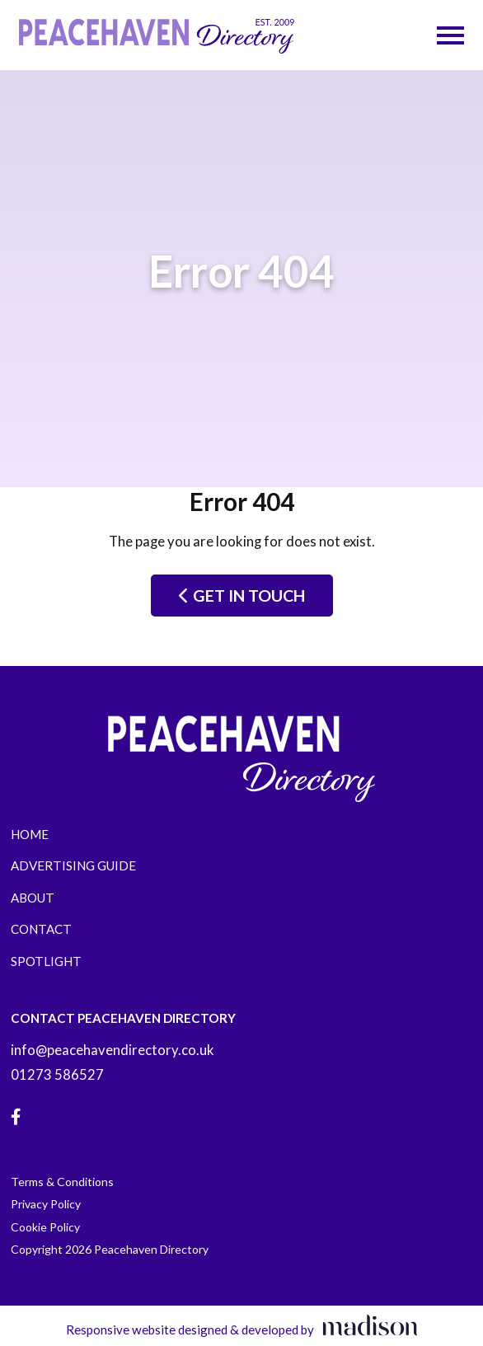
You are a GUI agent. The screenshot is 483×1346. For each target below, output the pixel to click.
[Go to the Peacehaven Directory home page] (157, 35)
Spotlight (46, 961)
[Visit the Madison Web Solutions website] (242, 1326)
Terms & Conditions (62, 1182)
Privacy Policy (46, 1204)
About (32, 897)
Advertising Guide (73, 865)
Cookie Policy (45, 1227)
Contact (41, 929)
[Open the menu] (450, 35)
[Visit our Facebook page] (16, 1117)
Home (30, 834)
